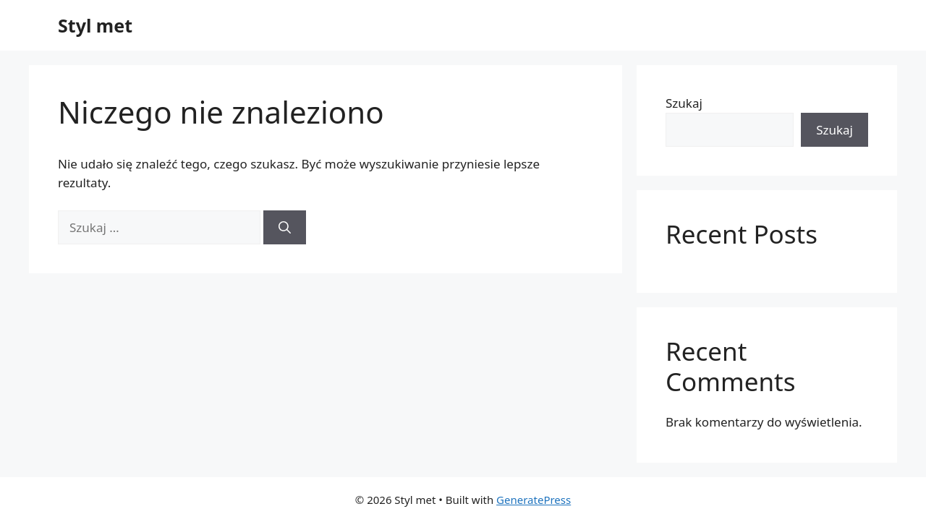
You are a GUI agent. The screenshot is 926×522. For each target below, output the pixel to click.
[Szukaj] (284, 227)
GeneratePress (533, 499)
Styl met (95, 25)
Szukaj (684, 103)
